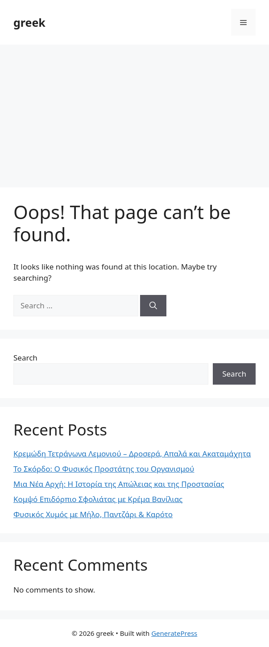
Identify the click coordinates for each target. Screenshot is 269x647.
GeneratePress (174, 633)
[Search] (153, 305)
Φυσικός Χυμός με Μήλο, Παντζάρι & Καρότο (93, 514)
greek (29, 22)
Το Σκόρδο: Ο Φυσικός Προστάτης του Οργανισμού (104, 469)
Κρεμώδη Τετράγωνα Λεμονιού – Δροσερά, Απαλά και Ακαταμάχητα (132, 453)
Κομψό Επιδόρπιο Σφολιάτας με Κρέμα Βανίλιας (97, 499)
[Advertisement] (134, 111)
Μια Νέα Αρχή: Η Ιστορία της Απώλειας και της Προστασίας (118, 484)
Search (25, 358)
